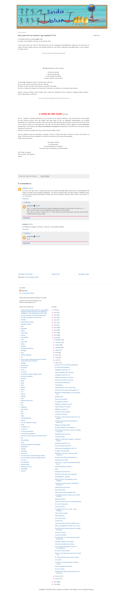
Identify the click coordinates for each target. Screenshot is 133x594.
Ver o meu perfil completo (26, 293)
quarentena (24, 446)
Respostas (27, 202)
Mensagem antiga (84, 274)
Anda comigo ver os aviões (62, 406)
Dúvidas (23, 363)
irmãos (23, 389)
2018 (55, 330)
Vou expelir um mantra (61, 401)
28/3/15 (31, 188)
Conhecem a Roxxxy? (61, 414)
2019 (55, 327)
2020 (55, 325)
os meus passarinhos (27, 431)
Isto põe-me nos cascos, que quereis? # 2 (67, 390)
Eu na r (23, 369)
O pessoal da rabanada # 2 (63, 382)
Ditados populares (26, 355)
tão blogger (24, 468)
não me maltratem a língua (28, 422)
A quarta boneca (59, 515)
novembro (58, 342)
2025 (55, 312)
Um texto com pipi (60, 532)
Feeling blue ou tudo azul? (62, 487)
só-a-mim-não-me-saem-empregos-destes (33, 457)
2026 (55, 310)
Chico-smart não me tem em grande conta (67, 523)
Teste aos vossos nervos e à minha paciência (68, 501)
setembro (58, 347)
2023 (55, 317)
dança (23, 344)
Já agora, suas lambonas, (62, 451)
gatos (22, 383)
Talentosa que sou (26, 466)
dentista (23, 346)
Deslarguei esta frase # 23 (62, 434)
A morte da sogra (60, 436)
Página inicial (55, 274)
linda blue (30, 206)
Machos (23, 396)
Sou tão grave (25, 462)
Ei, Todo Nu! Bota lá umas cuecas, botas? (67, 557)
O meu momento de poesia (63, 445)
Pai (22, 438)
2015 (55, 337)
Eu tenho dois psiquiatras (62, 367)
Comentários (24, 337)
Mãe (22, 398)
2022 (55, 320)
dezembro (58, 340)
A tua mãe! (58, 560)
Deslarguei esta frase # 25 (62, 370)
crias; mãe (24, 341)
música (23, 420)
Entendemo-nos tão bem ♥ (62, 471)
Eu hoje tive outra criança (62, 550)
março (57, 362)
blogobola (24, 328)
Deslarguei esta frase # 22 (62, 443)
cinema (23, 335)
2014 (55, 582)
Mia (22, 411)
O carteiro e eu (25, 427)
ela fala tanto (24, 365)
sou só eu (24, 460)
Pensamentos (25, 440)
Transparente (59, 385)
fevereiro (58, 576)
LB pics (23, 394)
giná (22, 385)
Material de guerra (60, 499)
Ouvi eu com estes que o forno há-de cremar (34, 435)
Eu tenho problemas (27, 376)
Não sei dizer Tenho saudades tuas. (65, 492)
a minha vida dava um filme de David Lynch (33, 315)
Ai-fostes (23, 319)
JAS (22, 391)
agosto (57, 350)
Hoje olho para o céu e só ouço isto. (65, 387)
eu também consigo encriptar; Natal (31, 374)
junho (57, 355)
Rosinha (23, 449)
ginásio (23, 387)
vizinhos (23, 471)
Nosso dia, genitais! (60, 535)
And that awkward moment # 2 (63, 466)
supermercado (25, 464)
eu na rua (24, 372)
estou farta (24, 367)
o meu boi (24, 429)
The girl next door (60, 506)
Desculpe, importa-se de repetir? (64, 541)
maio (56, 357)
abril (56, 360)
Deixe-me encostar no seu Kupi (64, 380)
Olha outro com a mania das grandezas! (66, 365)
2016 (55, 335)
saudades (24, 451)
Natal (22, 425)
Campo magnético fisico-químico (64, 372)
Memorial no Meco (60, 490)
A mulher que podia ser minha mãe (31, 317)
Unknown (25, 188)
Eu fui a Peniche (59, 569)
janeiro (57, 578)
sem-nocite (24, 453)
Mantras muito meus (27, 400)
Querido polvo (59, 396)
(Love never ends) (60, 518)
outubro (57, 345)
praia (22, 442)
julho (56, 352)
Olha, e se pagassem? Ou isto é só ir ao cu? (67, 525)
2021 (55, 322)
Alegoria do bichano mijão (62, 425)
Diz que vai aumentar (61, 399)
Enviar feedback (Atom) (32, 277)
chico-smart (24, 333)
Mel (22, 402)
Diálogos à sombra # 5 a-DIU (63, 404)
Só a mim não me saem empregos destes (33, 455)
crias (22, 339)
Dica (22, 352)
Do (22, 357)
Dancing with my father (61, 460)
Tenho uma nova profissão (62, 412)
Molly (22, 416)
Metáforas (24, 407)
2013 (55, 584)
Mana (56, 469)
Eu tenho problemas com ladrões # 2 (65, 427)
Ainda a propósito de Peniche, (63, 566)
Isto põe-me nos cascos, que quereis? (66, 474)
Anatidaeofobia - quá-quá (62, 476)
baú (22, 326)
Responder (25, 198)
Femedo (23, 378)
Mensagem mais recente (25, 274)
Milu (22, 413)
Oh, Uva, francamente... (62, 504)
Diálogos (23, 350)
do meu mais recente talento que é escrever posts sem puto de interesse (33, 360)
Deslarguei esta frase (27, 348)
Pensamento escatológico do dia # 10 (66, 448)
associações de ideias (27, 322)
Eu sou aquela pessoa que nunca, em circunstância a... (66, 547)
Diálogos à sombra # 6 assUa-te (64, 377)
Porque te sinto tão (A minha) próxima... (66, 457)
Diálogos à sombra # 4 (61, 409)
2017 (55, 332)
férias (22, 380)
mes (22, 405)
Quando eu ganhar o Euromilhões (30, 444)
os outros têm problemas (28, 433)
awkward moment (26, 324)
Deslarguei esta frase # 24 (62, 375)
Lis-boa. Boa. (59, 520)
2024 (55, 315)
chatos (23, 330)
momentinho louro (26, 418)
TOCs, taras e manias (61, 513)
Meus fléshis (24, 409)
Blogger (91, 589)
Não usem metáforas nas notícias (64, 544)
